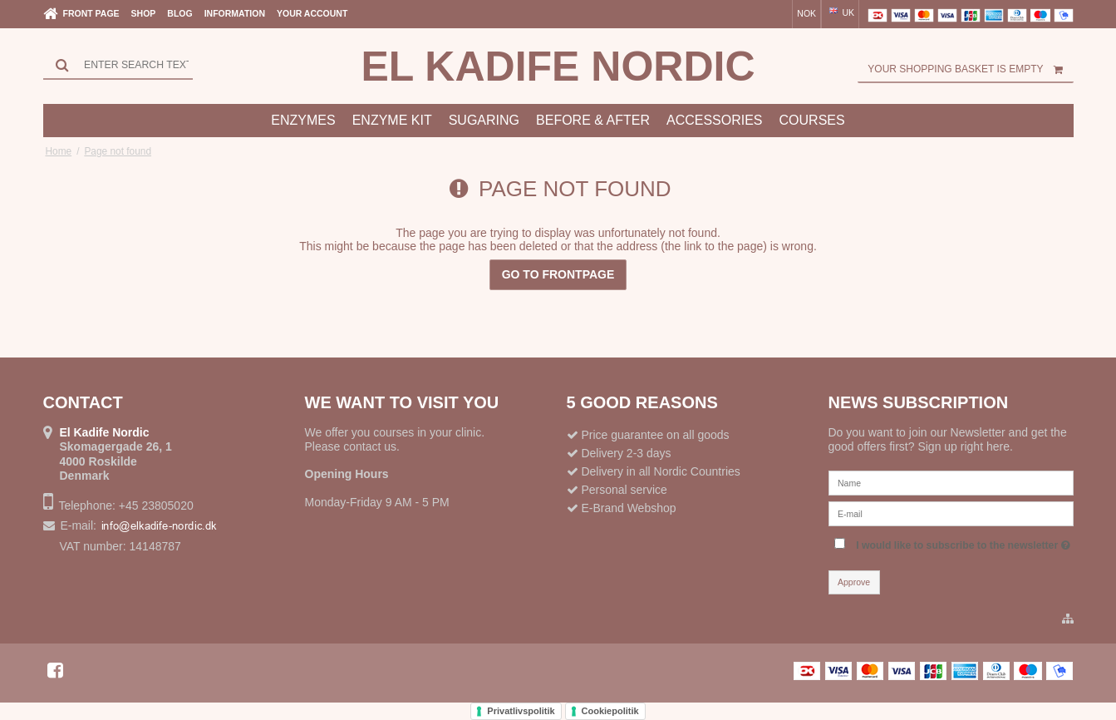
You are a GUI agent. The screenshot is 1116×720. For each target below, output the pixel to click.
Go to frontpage (558, 274)
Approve (854, 582)
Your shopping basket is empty (970, 69)
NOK (806, 13)
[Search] (118, 65)
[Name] (951, 482)
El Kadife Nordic (558, 66)
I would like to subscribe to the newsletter (962, 541)
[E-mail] (951, 513)
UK (841, 12)
